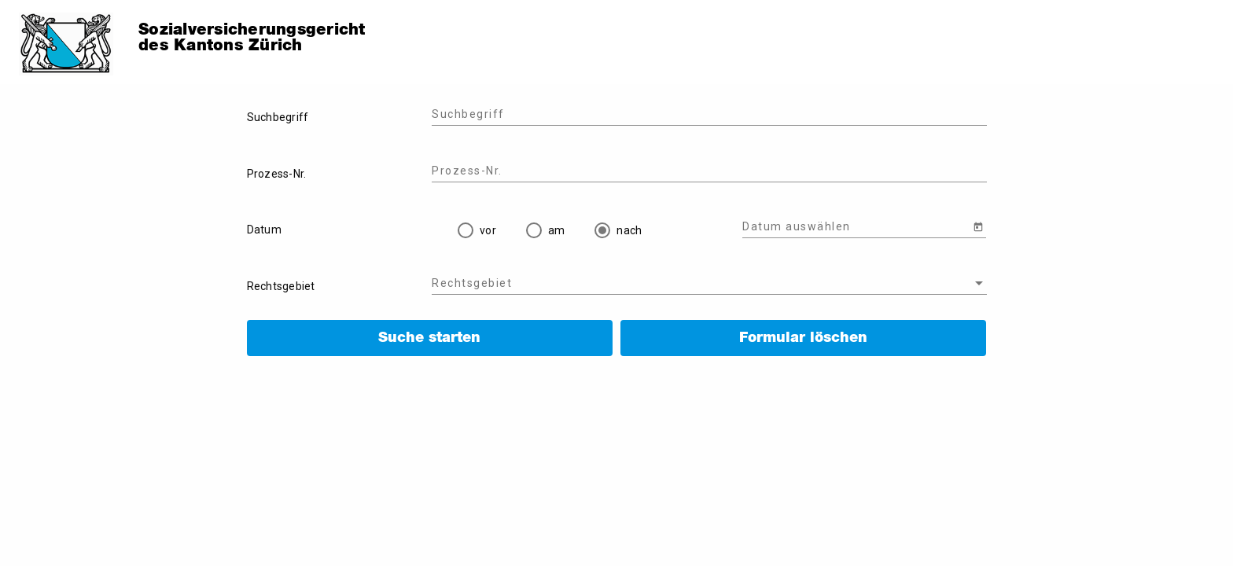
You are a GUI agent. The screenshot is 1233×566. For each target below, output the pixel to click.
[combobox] (709, 283)
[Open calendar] (978, 226)
